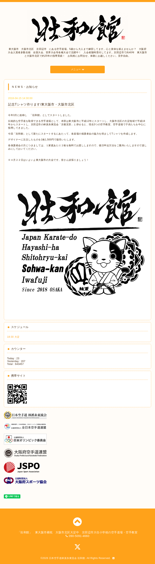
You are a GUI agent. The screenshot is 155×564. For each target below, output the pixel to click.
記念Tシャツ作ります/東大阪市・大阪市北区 (41, 104)
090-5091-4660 (79, 536)
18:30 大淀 (13, 336)
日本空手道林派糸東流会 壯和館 (67, 558)
